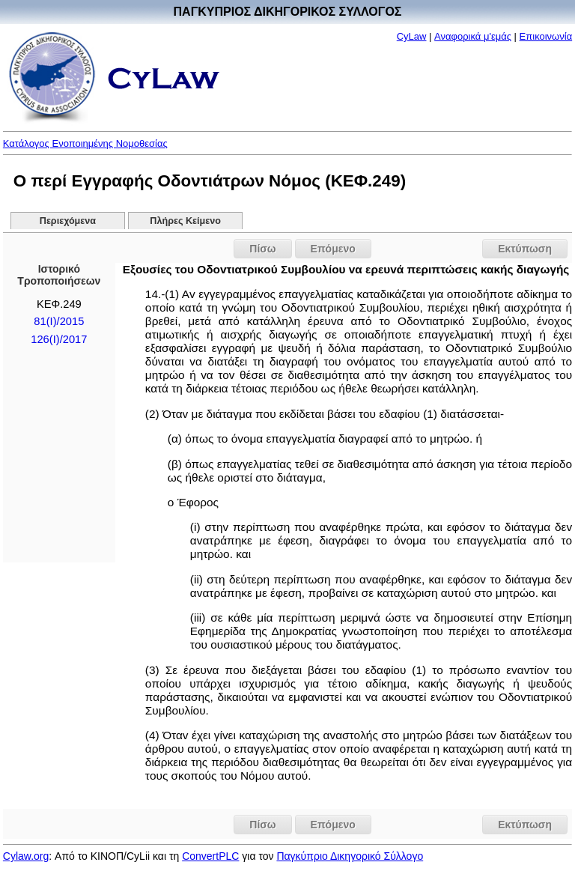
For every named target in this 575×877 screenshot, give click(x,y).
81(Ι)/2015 (59, 321)
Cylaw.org (26, 856)
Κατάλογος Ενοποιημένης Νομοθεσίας (85, 143)
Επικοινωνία (546, 36)
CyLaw (412, 36)
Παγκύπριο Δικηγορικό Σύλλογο (349, 856)
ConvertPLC (210, 856)
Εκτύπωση (525, 249)
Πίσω (262, 249)
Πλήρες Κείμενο (185, 221)
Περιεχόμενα (68, 221)
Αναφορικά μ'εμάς (472, 36)
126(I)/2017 (59, 339)
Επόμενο (333, 249)
